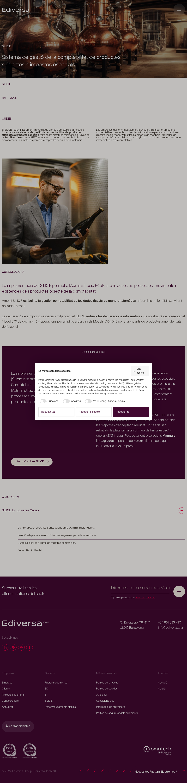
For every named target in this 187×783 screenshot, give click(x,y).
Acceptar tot (123, 412)
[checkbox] (48, 401)
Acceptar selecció (89, 412)
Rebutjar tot (48, 412)
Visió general (138, 371)
